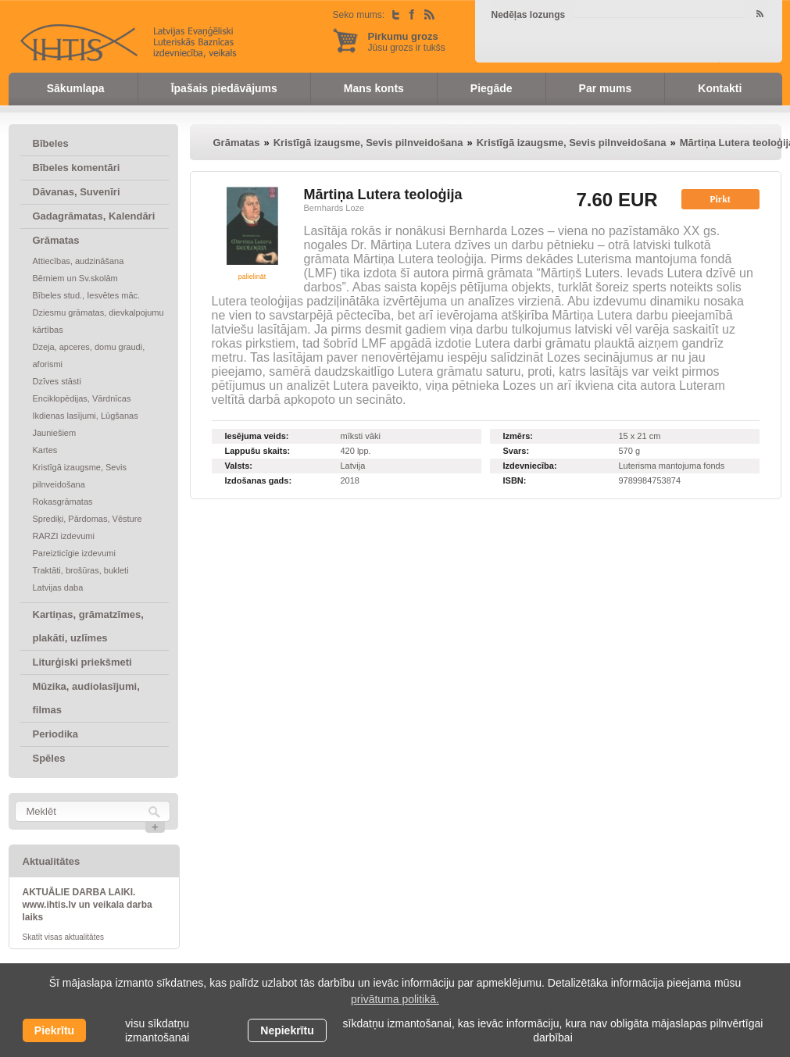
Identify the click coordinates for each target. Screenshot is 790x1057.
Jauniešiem (55, 432)
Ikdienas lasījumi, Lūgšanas (85, 415)
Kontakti (720, 88)
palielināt (252, 276)
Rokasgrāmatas (63, 501)
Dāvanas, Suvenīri (76, 192)
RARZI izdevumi (64, 536)
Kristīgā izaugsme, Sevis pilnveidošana (80, 475)
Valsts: (238, 465)
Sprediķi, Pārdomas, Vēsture (87, 518)
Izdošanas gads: (258, 480)
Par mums (605, 88)
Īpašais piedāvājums (224, 88)
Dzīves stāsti (57, 381)
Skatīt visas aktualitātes (64, 937)
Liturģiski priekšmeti (82, 662)
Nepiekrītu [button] (286, 1030)
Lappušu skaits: (258, 450)
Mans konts (374, 88)
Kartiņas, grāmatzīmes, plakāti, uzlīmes (88, 626)
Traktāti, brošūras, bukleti (81, 570)
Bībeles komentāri (76, 167)
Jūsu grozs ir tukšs (406, 41)
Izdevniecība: (530, 465)
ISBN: (515, 480)
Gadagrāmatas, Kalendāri (94, 216)
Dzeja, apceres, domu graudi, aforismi (89, 355)
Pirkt (720, 199)
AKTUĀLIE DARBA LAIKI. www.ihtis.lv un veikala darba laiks (87, 905)
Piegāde (491, 88)
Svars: (516, 450)
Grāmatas (56, 240)
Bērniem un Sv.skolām (75, 278)
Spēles (49, 758)
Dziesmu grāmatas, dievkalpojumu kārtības (98, 321)
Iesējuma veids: (257, 436)
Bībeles (51, 143)
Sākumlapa (76, 88)
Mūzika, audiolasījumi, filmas (86, 698)
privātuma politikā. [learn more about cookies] (395, 999)
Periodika (56, 734)
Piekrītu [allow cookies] (54, 1030)
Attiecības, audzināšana (78, 261)
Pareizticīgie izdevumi (74, 553)
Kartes (45, 450)
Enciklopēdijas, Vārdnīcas (82, 398)
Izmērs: (518, 436)
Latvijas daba (58, 587)
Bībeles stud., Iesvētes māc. (87, 295)
